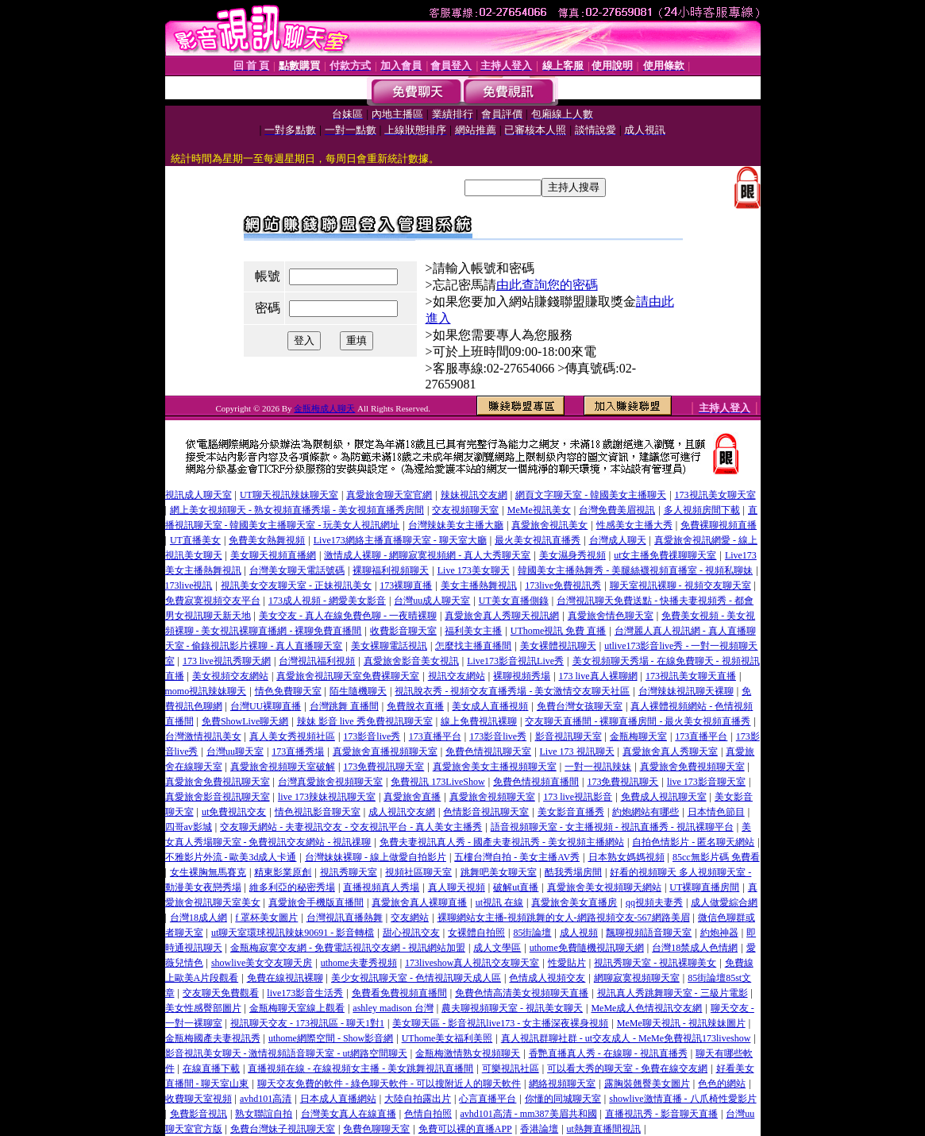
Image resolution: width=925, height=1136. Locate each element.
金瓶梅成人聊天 (324, 408)
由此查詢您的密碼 (547, 285)
